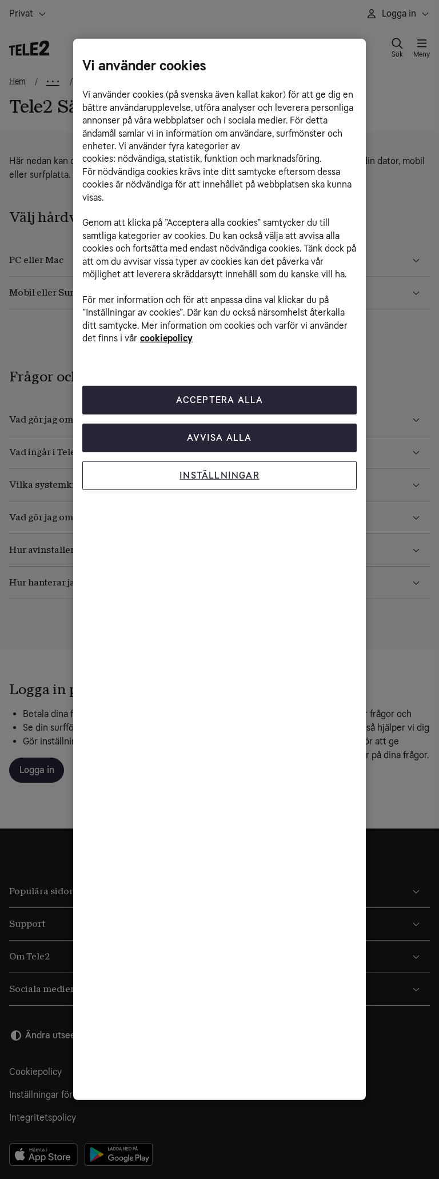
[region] (219, 569)
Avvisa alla (219, 437)
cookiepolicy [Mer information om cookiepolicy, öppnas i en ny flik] (166, 338)
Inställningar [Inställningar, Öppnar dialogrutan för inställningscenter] (219, 475)
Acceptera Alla (220, 400)
